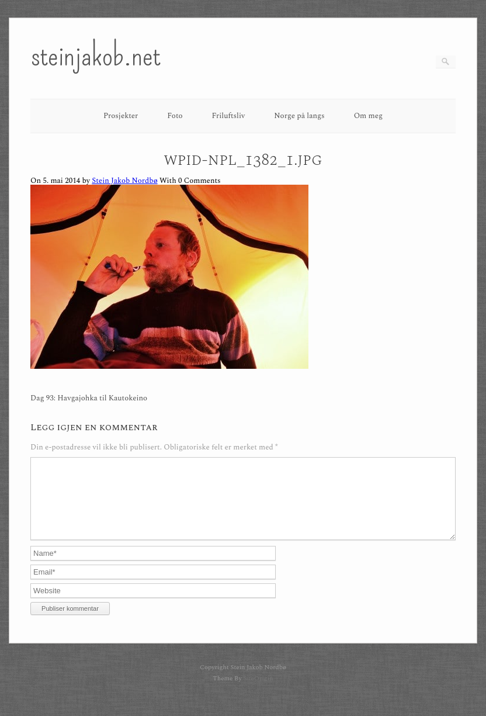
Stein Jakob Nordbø (124, 180)
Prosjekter (120, 116)
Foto (174, 116)
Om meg (368, 116)
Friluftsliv (228, 116)
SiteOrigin (258, 692)
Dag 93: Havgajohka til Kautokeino (88, 398)
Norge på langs (299, 116)
